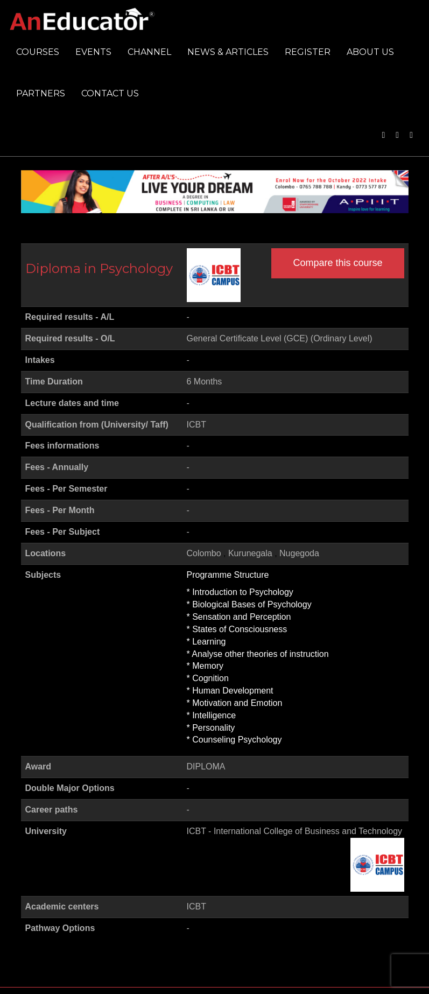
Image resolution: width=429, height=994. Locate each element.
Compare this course (337, 262)
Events (93, 52)
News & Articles (228, 52)
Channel (149, 52)
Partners (40, 93)
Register (307, 52)
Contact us (110, 93)
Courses (37, 52)
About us (370, 52)
